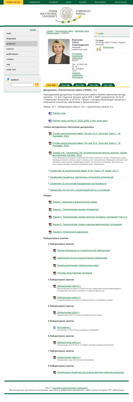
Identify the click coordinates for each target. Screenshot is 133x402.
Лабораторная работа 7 (69, 357)
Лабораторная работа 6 (69, 342)
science (10, 49)
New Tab (65, 85)
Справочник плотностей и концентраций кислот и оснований (80, 190)
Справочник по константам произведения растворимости (78, 183)
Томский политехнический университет (70, 388)
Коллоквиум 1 (64, 327)
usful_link (11, 69)
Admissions (34, 2)
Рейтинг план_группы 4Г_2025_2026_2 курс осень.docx (80, 120)
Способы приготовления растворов (74, 273)
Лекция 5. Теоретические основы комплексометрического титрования (87, 224)
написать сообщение (77, 74)
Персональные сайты (64, 31)
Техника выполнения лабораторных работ (78, 265)
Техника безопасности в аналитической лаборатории (83, 250)
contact (10, 59)
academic (11, 44)
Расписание (77, 77)
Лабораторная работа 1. (69, 286)
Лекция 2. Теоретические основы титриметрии (76, 209)
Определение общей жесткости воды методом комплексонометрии (90, 372)
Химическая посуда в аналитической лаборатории (82, 258)
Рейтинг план (59, 113)
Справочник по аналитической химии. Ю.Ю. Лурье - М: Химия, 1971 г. (84, 171)
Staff (68, 2)
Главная (49, 31)
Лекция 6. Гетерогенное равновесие (70, 232)
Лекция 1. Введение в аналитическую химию (75, 202)
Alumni (82, 2)
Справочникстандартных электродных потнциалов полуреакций (81, 177)
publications (12, 54)
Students (53, 2)
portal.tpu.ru (13, 2)
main (8, 33)
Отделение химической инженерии (77, 56)
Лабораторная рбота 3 (68, 312)
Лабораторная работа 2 (69, 297)
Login (101, 33)
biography (11, 38)
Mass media (100, 2)
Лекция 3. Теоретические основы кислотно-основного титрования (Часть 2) (90, 217)
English (33, 30)
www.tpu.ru (121, 2)
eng (8, 64)
